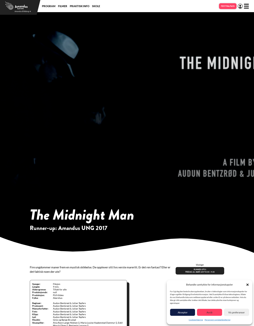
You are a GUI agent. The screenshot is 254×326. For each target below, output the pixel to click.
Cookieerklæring (196, 320)
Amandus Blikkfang (23, 11)
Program (48, 6)
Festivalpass (228, 6)
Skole (96, 6)
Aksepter (183, 312)
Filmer (62, 6)
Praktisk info (79, 6)
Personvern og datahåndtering (217, 320)
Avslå (209, 312)
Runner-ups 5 (200, 270)
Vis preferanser (236, 312)
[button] (247, 284)
